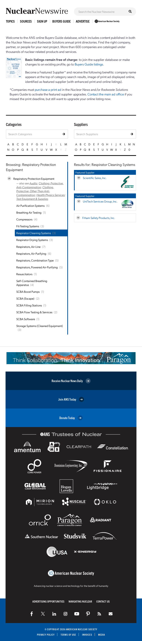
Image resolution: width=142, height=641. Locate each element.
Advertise (82, 21)
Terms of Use (68, 634)
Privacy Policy (46, 634)
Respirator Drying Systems (32, 240)
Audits (33, 183)
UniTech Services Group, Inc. (100, 201)
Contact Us (103, 601)
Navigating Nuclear (80, 601)
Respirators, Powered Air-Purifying (37, 267)
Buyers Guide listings (89, 64)
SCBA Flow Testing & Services (34, 312)
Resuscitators (24, 274)
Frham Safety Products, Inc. (98, 218)
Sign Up (42, 21)
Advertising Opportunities (48, 601)
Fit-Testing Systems (27, 226)
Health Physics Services (50, 195)
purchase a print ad (48, 89)
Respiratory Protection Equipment (33, 179)
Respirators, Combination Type (35, 260)
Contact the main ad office (105, 94)
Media (101, 634)
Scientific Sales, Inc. (94, 178)
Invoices (87, 634)
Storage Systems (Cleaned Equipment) (39, 326)
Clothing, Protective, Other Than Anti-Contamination (35, 191)
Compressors (24, 219)
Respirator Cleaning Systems (33, 233)
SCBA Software (25, 319)
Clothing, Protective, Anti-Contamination (40, 185)
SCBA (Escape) (25, 298)
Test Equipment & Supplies (32, 199)
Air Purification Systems (30, 206)
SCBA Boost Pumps (28, 291)
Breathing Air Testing (28, 212)
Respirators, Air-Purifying (31, 253)
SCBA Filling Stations (29, 305)
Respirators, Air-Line (28, 247)
